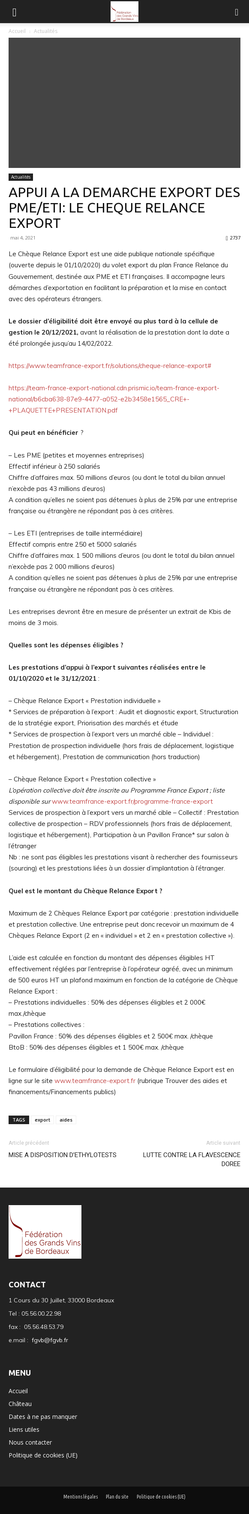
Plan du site (117, 1496)
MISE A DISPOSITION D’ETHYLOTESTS (63, 1155)
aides (66, 1119)
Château (20, 1404)
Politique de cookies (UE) (43, 1455)
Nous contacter (30, 1442)
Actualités (45, 31)
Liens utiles (24, 1429)
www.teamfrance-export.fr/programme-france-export (132, 801)
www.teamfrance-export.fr (94, 1081)
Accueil (18, 31)
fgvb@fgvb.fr (50, 1340)
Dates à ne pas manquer (43, 1416)
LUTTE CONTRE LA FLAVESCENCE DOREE (191, 1159)
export (42, 1119)
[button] (237, 11)
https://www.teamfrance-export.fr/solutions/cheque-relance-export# (110, 366)
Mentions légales (80, 1496)
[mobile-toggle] (14, 11)
